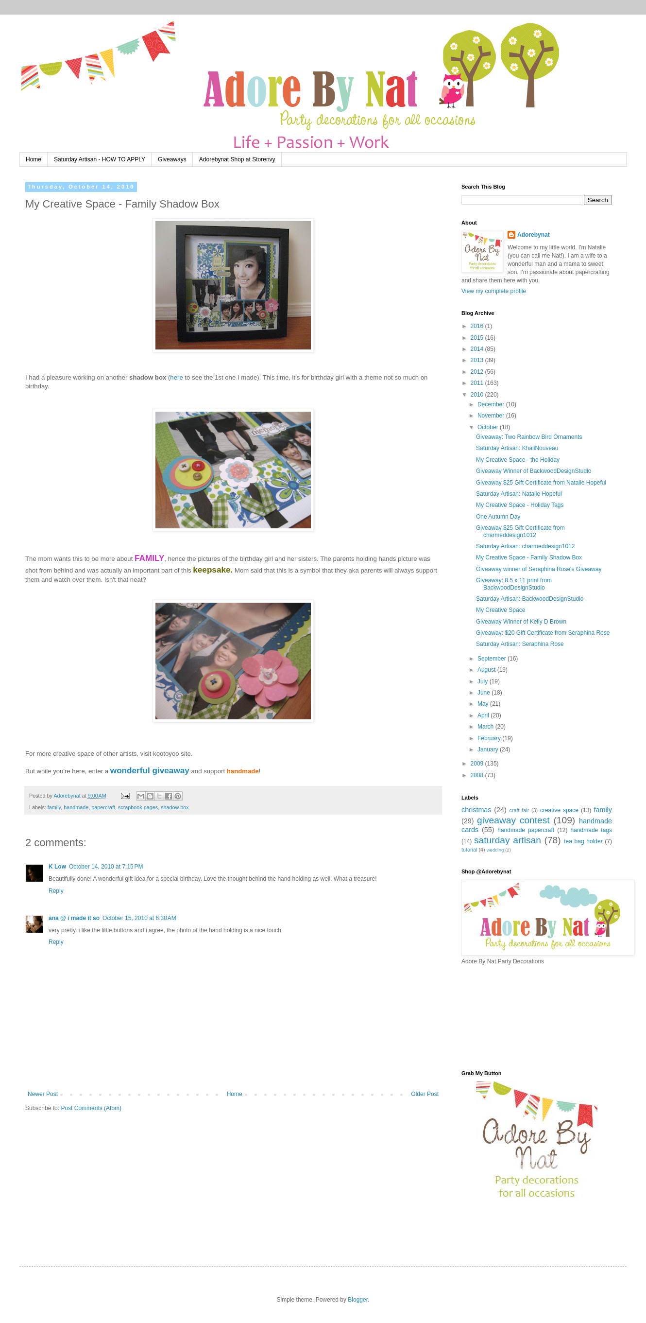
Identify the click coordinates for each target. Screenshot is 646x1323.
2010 (478, 394)
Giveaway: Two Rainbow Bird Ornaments (529, 437)
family (54, 807)
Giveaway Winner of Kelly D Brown (521, 621)
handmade (76, 807)
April (484, 715)
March (486, 726)
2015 (478, 337)
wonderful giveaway (149, 770)
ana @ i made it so (74, 918)
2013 (478, 360)
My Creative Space (500, 610)
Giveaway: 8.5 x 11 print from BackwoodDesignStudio (514, 584)
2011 (478, 383)
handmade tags (591, 830)
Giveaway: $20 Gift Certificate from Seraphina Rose (543, 632)
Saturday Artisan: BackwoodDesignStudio (529, 598)
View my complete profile (493, 291)
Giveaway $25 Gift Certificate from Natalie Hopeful (541, 482)
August (487, 669)
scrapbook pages (138, 807)
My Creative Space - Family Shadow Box (529, 557)
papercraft (103, 807)
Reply (56, 891)
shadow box (175, 807)
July (483, 681)
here (176, 377)
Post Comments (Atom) (91, 1108)
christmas (476, 810)
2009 (478, 763)
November (491, 415)
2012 (478, 371)
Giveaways (172, 159)
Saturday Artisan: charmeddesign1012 (525, 546)
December (491, 404)
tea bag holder (583, 841)
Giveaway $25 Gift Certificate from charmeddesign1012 (520, 531)
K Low (57, 866)
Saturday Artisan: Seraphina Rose (520, 644)
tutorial (469, 850)
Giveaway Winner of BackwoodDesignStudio (533, 471)
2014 (478, 349)
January (488, 749)
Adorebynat (533, 234)
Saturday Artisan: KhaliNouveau (517, 448)
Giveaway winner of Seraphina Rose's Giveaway (538, 569)
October (488, 427)
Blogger (358, 1299)
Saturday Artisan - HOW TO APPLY (99, 159)
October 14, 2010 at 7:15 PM (106, 866)
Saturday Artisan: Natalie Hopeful (519, 493)
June (484, 692)
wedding (495, 850)
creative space (559, 810)
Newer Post (43, 1094)
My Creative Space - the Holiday (518, 459)
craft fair (519, 810)
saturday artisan (507, 840)
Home (33, 159)
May (483, 703)
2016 (478, 326)
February (489, 738)
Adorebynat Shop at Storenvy (237, 159)
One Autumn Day (498, 516)
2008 (478, 775)
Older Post (425, 1094)
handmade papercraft (525, 830)
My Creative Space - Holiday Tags (520, 505)
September (492, 658)
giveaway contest (513, 820)
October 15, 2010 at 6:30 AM (139, 918)
